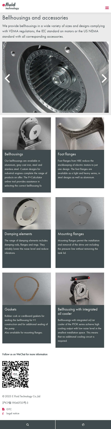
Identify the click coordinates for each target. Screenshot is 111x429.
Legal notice (12, 413)
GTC (9, 409)
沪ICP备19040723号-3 (15, 402)
